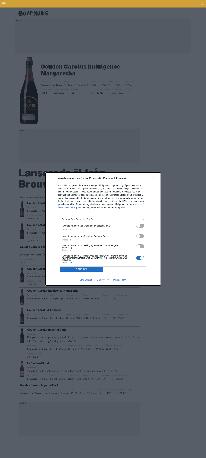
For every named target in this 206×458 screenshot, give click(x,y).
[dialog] (103, 229)
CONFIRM (81, 269)
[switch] (140, 226)
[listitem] (103, 219)
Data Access (103, 280)
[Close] (155, 178)
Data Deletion (86, 280)
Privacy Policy (119, 280)
